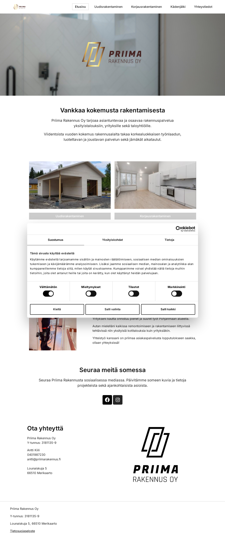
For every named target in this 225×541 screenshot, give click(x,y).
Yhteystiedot (203, 7)
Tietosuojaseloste (22, 531)
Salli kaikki (168, 309)
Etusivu (80, 7)
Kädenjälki (178, 7)
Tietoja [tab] (169, 240)
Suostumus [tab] (55, 240)
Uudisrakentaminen (108, 7)
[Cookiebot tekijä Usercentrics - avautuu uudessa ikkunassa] (178, 229)
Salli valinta (113, 309)
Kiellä (57, 309)
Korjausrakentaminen (146, 7)
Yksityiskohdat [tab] (112, 240)
